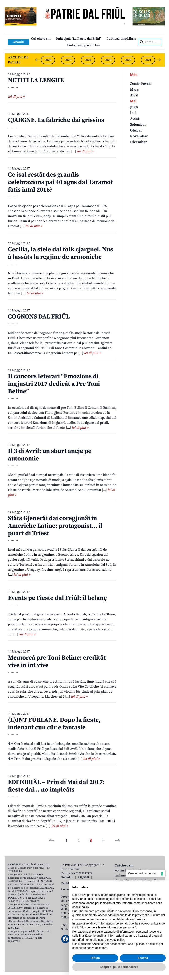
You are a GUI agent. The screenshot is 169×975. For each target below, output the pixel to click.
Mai (133, 101)
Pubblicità (67, 883)
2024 (88, 60)
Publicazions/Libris (121, 39)
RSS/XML (84, 877)
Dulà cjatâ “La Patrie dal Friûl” (78, 39)
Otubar (136, 130)
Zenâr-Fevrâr (141, 83)
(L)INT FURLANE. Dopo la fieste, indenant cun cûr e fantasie (54, 723)
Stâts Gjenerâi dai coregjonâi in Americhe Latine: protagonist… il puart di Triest (55, 525)
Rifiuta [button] (95, 958)
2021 (148, 60)
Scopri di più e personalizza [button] (119, 967)
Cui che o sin (41, 39)
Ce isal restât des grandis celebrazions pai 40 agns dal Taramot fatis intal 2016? (60, 182)
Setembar (138, 124)
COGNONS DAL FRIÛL (39, 317)
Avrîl (134, 95)
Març (134, 89)
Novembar (139, 136)
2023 (108, 60)
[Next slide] (158, 60)
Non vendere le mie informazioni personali (108, 927)
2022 (128, 60)
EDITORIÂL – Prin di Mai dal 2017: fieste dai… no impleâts (56, 786)
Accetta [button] (143, 958)
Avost (134, 118)
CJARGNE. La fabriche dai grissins (56, 120)
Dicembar (138, 142)
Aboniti (18, 42)
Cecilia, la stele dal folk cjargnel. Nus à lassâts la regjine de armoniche (60, 253)
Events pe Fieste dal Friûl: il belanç (57, 598)
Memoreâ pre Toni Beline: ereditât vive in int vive (57, 661)
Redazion (67, 877)
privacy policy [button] (115, 939)
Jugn (134, 107)
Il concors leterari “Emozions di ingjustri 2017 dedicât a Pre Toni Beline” (54, 383)
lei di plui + (16, 97)
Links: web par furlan (83, 45)
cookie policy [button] (80, 907)
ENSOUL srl (68, 925)
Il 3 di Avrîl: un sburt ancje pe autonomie (49, 455)
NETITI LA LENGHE (36, 80)
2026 (48, 60)
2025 (68, 60)
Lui (133, 112)
